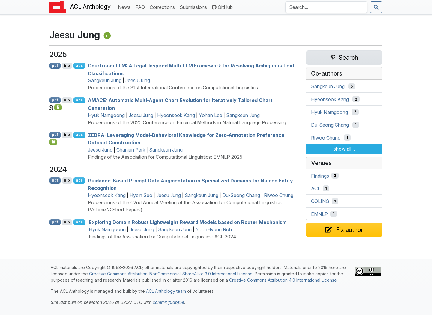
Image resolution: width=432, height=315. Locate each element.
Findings (320, 175)
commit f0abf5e (168, 302)
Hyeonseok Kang (176, 115)
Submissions (194, 6)
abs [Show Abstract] (79, 65)
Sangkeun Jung (105, 80)
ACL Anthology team (166, 291)
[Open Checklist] (58, 107)
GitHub (222, 7)
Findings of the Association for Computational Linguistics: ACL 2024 (162, 237)
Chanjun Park (130, 150)
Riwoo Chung (278, 195)
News (125, 6)
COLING (320, 201)
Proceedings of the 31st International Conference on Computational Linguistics (173, 88)
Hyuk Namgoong (106, 115)
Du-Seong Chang (241, 195)
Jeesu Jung (137, 80)
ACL (315, 188)
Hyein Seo (141, 195)
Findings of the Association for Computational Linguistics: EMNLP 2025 (165, 157)
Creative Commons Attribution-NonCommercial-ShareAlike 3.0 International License (171, 273)
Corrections (163, 6)
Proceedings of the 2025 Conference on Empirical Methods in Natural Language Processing (187, 122)
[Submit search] (376, 7)
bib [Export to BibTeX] (67, 65)
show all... (344, 149)
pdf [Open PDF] (55, 65)
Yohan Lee (210, 115)
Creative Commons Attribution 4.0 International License (283, 280)
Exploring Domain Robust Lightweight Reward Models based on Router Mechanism (187, 222)
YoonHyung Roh (214, 229)
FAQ (141, 6)
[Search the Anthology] (326, 7)
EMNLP (319, 214)
